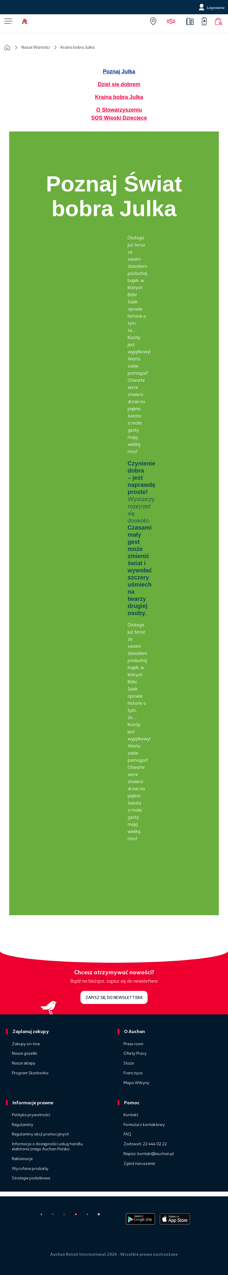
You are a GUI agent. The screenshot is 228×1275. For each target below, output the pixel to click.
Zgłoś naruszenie (139, 1163)
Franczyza (133, 1073)
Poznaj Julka (119, 72)
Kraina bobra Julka (119, 97)
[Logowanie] (211, 7)
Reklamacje (22, 1159)
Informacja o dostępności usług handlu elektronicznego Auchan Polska (47, 1147)
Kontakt (131, 1115)
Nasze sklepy (23, 1063)
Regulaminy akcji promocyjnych (40, 1134)
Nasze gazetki (24, 1053)
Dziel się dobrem (119, 84)
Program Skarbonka (30, 1073)
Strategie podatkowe (31, 1178)
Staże (129, 1063)
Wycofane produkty (30, 1168)
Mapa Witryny (136, 1083)
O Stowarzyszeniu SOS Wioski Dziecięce (119, 114)
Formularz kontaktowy (144, 1124)
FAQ (127, 1134)
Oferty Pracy (135, 1053)
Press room (133, 1044)
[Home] (29, 21)
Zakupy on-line (26, 1044)
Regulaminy (22, 1124)
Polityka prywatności (31, 1115)
